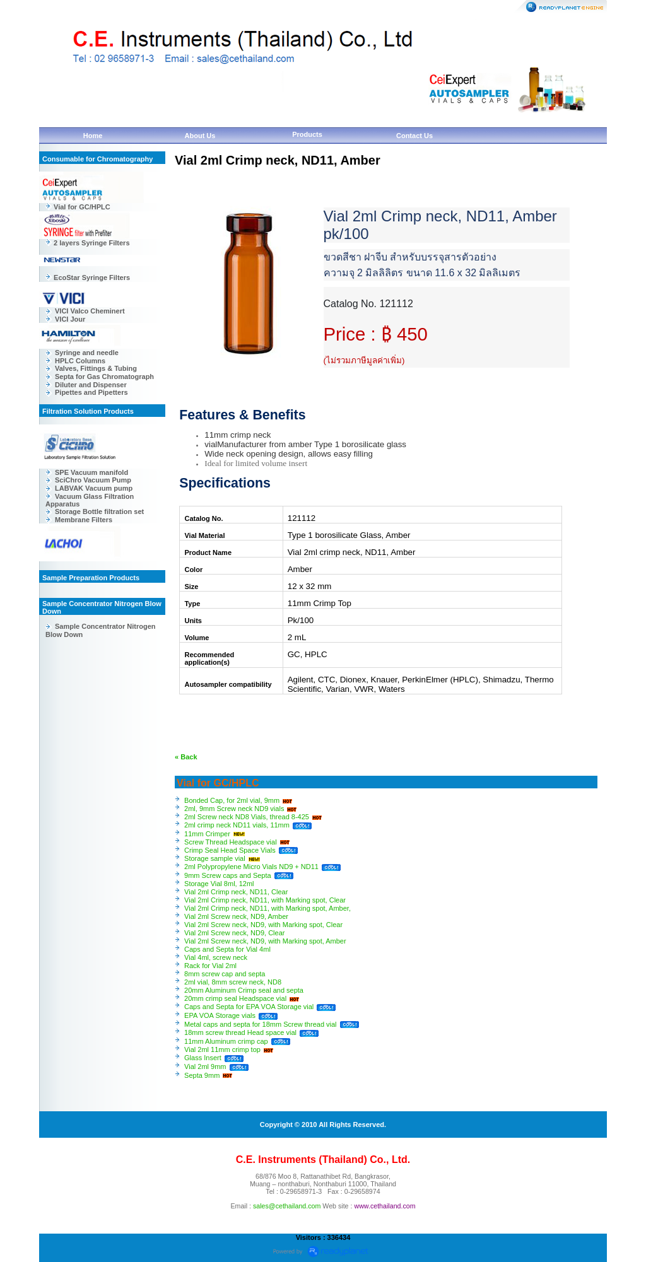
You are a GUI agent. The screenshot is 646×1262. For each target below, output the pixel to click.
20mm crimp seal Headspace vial (235, 998)
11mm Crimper (207, 834)
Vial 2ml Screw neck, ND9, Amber (236, 916)
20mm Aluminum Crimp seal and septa (243, 990)
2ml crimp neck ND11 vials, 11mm (237, 825)
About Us (200, 135)
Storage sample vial (214, 858)
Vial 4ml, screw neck (215, 957)
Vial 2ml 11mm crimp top (222, 1049)
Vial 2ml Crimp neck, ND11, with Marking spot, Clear (265, 900)
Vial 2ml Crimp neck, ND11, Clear (236, 892)
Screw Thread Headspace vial (230, 842)
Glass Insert (202, 1057)
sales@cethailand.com (286, 1206)
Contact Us (414, 135)
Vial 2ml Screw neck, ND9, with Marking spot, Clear (263, 924)
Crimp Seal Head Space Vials (230, 850)
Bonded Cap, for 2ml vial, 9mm (231, 800)
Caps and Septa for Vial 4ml (227, 949)
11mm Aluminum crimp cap (227, 1041)
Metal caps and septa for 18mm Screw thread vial (260, 1024)
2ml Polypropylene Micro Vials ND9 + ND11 (251, 866)
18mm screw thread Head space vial (240, 1032)
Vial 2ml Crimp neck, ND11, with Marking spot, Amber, (267, 908)
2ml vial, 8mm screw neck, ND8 (232, 982)
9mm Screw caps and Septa (227, 875)
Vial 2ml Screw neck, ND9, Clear (234, 933)
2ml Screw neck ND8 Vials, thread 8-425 (246, 817)
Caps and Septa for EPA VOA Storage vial (249, 1006)
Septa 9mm (202, 1075)
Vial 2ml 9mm (205, 1066)
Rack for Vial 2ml (210, 965)
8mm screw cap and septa (224, 974)
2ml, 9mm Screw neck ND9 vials (234, 808)
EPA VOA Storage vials (219, 1015)
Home (93, 135)
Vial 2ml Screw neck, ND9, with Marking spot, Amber (265, 941)
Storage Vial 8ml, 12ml (219, 883)
